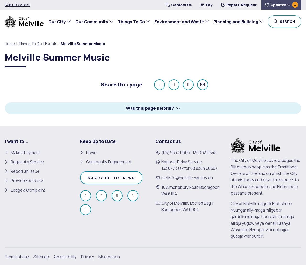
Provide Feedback (27, 180)
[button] (281, 5)
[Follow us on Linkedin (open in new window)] (85, 209)
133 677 (168, 168)
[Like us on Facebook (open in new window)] (85, 195)
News (91, 152)
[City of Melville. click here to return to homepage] (255, 145)
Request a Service (27, 162)
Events (51, 43)
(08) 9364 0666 (175, 152)
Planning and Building (234, 21)
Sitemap (41, 256)
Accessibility (65, 256)
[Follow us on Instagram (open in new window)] (101, 195)
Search (289, 21)
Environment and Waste (178, 21)
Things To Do (130, 21)
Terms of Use (17, 256)
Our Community (90, 21)
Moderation (109, 256)
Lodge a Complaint (28, 190)
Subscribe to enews (111, 177)
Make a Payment (25, 152)
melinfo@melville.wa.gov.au (187, 177)
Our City (56, 21)
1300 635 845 (204, 152)
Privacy (87, 256)
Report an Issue (25, 171)
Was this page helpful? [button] (150, 108)
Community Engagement (108, 162)
